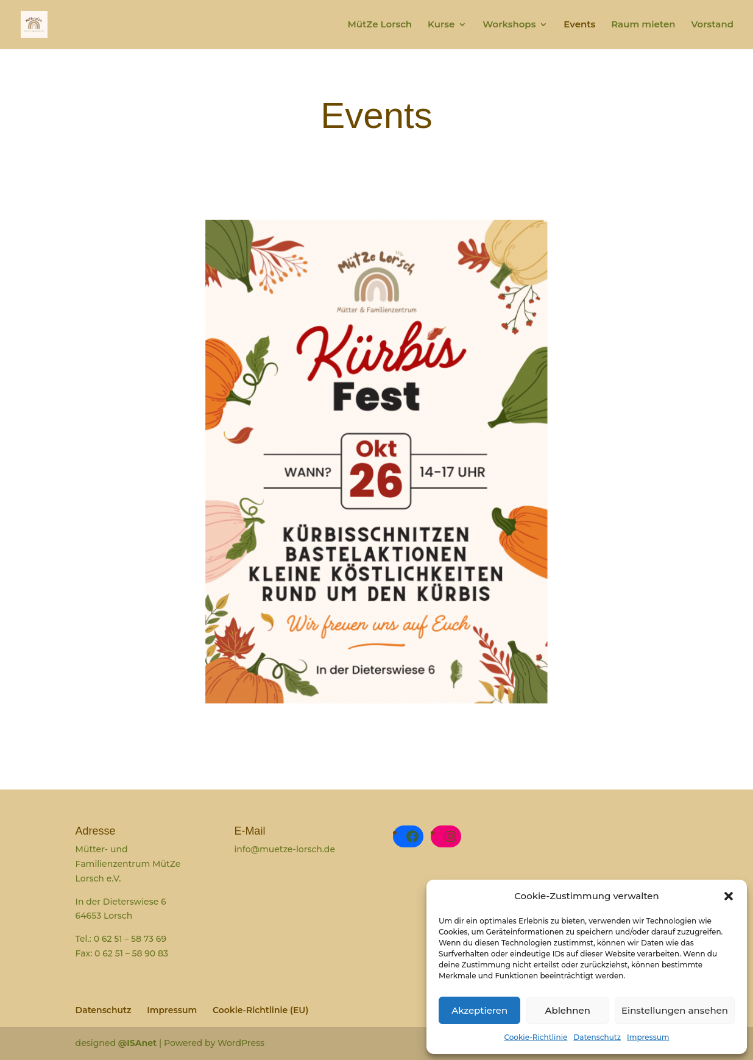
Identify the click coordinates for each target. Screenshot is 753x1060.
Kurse (441, 25)
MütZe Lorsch (379, 25)
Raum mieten (643, 25)
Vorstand (712, 25)
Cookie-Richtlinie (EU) (260, 1010)
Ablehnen (567, 1010)
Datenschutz (597, 1037)
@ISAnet (138, 1042)
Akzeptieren (479, 1010)
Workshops (509, 25)
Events (579, 25)
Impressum (648, 1037)
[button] (729, 896)
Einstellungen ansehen (674, 1010)
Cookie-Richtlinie (535, 1037)
